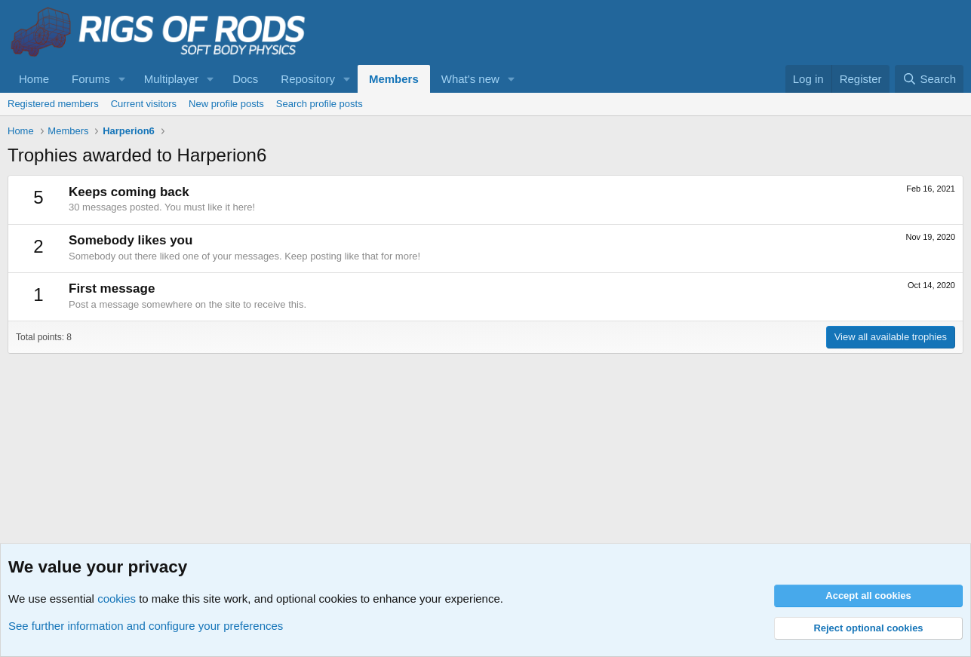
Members (394, 78)
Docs (245, 78)
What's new (470, 78)
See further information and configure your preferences (145, 625)
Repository (308, 78)
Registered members (53, 103)
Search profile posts (319, 103)
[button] (122, 79)
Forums (91, 78)
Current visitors (144, 103)
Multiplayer (171, 78)
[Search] (929, 79)
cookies (116, 598)
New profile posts (226, 103)
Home (34, 78)
